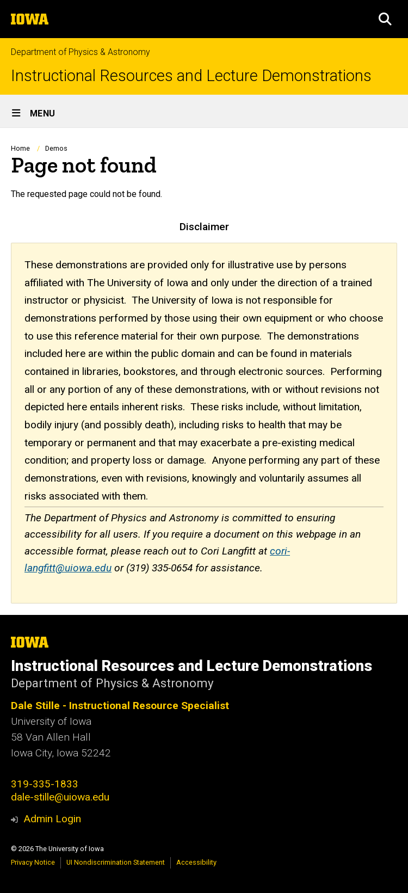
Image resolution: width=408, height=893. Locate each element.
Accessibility (196, 862)
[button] (385, 19)
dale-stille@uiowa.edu (60, 797)
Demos (56, 148)
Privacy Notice (33, 862)
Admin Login (52, 818)
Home (20, 148)
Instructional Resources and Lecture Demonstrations (191, 76)
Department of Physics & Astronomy (80, 52)
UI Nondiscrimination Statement (115, 862)
